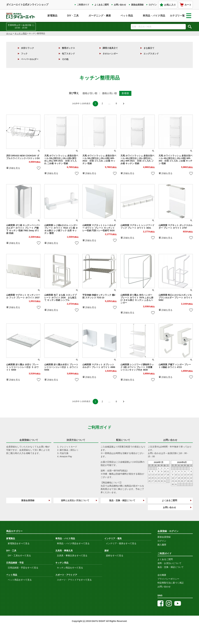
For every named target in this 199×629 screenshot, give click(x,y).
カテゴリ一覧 (180, 15)
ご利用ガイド (83, 4)
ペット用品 (126, 15)
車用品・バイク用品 (154, 15)
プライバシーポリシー (168, 579)
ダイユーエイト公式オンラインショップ (27, 4)
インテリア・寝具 (113, 538)
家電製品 (52, 15)
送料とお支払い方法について (75, 500)
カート (185, 5)
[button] (123, 103)
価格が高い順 (109, 93)
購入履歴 (161, 544)
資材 (106, 550)
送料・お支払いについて (169, 563)
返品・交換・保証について (122, 500)
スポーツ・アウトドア (66, 575)
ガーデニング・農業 (99, 15)
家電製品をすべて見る (19, 543)
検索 (190, 26)
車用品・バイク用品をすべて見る (73, 543)
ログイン (153, 4)
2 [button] (102, 103)
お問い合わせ (120, 4)
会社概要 (161, 575)
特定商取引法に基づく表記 (170, 582)
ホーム (9, 33)
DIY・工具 (73, 15)
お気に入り (168, 5)
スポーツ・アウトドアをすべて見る (74, 580)
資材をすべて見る (114, 555)
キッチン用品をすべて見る (70, 567)
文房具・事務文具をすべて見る (72, 555)
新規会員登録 (137, 4)
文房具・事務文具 (64, 550)
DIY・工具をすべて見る (19, 555)
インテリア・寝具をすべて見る (121, 543)
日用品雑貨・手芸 (15, 562)
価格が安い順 (89, 93)
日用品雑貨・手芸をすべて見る (23, 567)
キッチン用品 (21, 33)
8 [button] (116, 103)
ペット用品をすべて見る (20, 580)
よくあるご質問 (101, 4)
